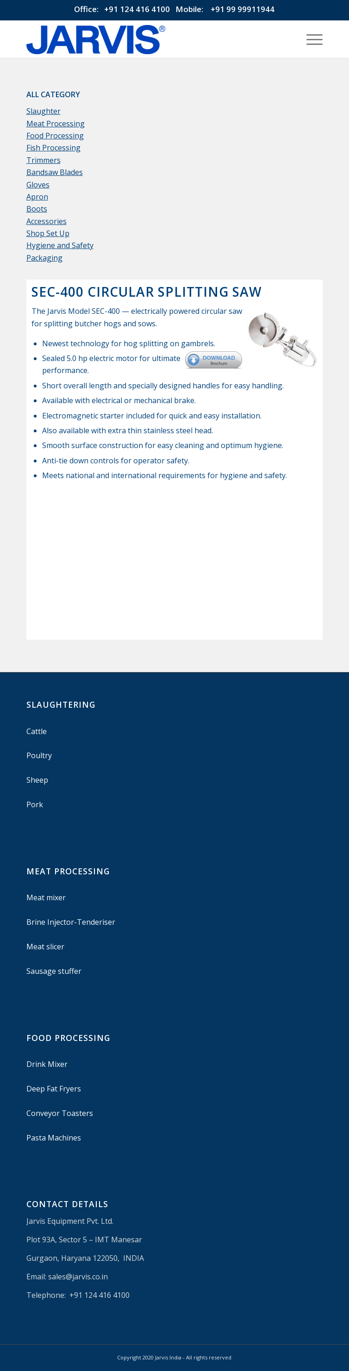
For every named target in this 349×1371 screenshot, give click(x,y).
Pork (34, 804)
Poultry (39, 755)
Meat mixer (46, 897)
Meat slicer (45, 946)
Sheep (37, 780)
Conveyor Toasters (59, 1113)
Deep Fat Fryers (53, 1089)
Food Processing (55, 136)
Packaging (44, 258)
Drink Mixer (47, 1064)
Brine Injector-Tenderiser (70, 922)
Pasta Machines (53, 1138)
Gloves (38, 185)
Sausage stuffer (53, 971)
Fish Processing (53, 148)
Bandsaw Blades (54, 172)
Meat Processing (55, 123)
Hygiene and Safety (59, 245)
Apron (37, 197)
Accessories (46, 221)
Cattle (36, 731)
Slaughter (43, 111)
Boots (36, 209)
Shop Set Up (47, 233)
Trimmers (43, 160)
